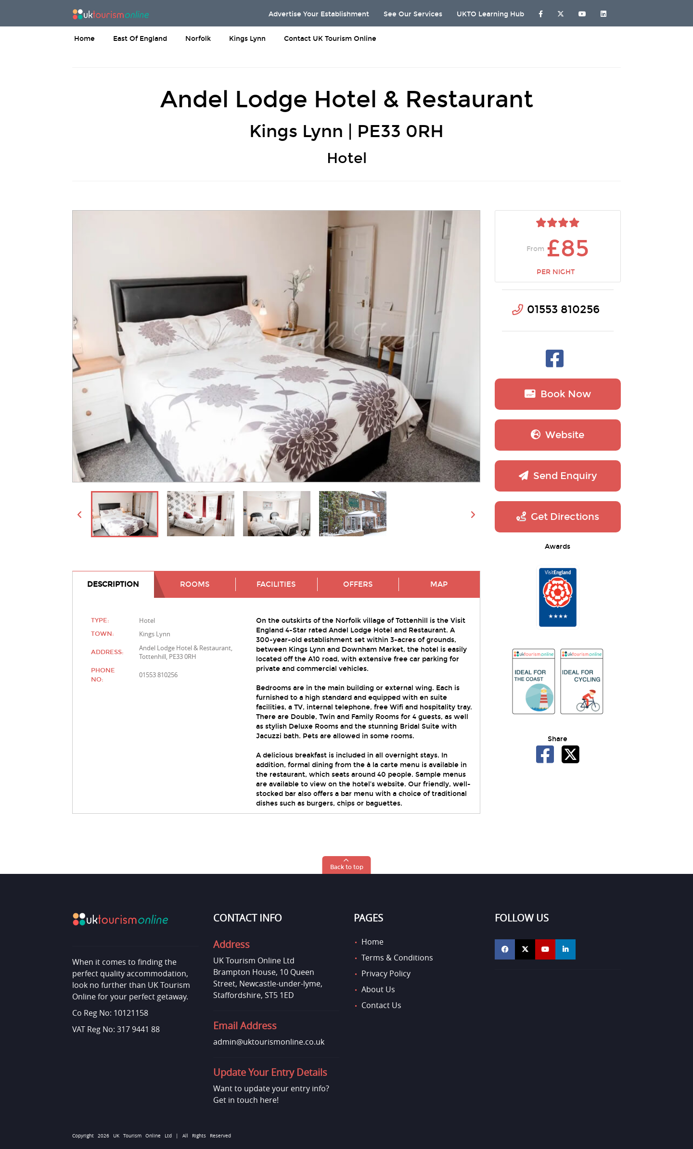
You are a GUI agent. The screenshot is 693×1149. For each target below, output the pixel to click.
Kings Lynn (247, 39)
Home (84, 39)
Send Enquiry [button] (558, 475)
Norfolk (198, 39)
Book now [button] (558, 394)
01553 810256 (563, 309)
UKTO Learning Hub (490, 14)
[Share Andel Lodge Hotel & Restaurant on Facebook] (546, 760)
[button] (346, 865)
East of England (140, 39)
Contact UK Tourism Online (330, 39)
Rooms (194, 584)
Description (113, 584)
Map (439, 584)
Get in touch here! (246, 1100)
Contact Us (381, 1005)
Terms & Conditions (397, 957)
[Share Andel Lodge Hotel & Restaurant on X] (570, 760)
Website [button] (557, 435)
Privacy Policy (386, 973)
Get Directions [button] (557, 516)
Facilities (276, 584)
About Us (378, 989)
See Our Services (413, 14)
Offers (357, 584)
